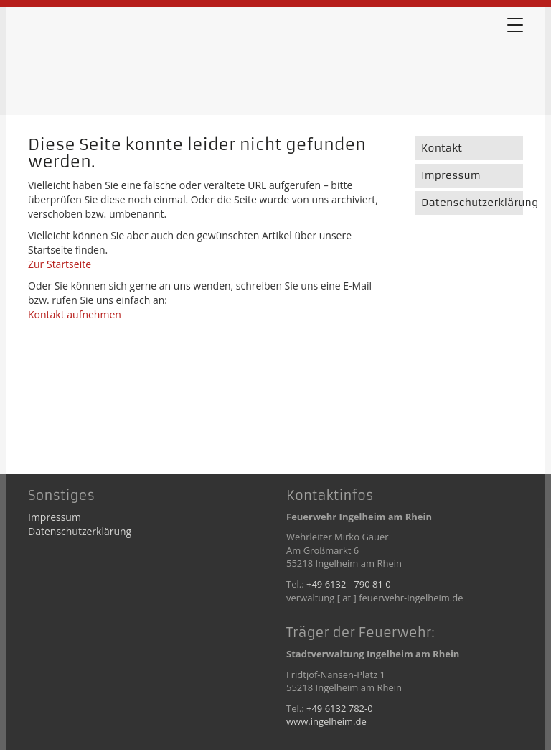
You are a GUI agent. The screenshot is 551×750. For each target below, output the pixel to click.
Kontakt (441, 148)
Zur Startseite (59, 264)
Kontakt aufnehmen (74, 314)
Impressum (451, 175)
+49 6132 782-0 (339, 708)
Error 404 (99, 64)
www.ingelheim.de (326, 721)
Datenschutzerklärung (472, 202)
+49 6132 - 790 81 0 (348, 584)
